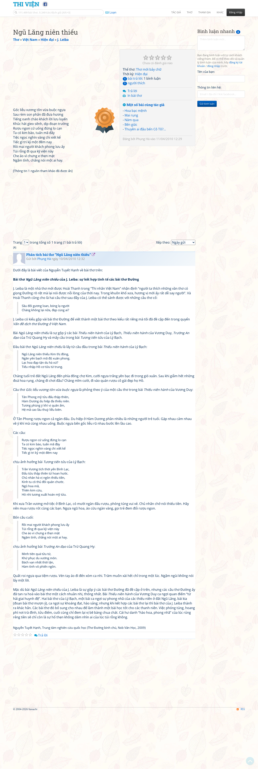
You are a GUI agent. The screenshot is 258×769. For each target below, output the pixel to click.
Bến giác (131, 181)
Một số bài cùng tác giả (143, 161)
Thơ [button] (189, 12)
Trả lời (132, 147)
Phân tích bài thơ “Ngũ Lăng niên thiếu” (58, 311)
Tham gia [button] (204, 12)
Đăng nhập (235, 12)
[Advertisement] (129, 47)
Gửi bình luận (207, 160)
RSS (241, 765)
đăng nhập (213, 122)
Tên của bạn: (206, 128)
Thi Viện (26, 4)
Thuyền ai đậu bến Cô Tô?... (145, 185)
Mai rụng (131, 171)
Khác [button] (220, 12)
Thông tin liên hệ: (209, 144)
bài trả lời (132, 135)
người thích (134, 139)
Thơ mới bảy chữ (148, 126)
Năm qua (131, 176)
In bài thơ (135, 152)
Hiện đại (141, 130)
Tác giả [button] (176, 12)
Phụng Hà (143, 195)
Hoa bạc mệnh (136, 167)
